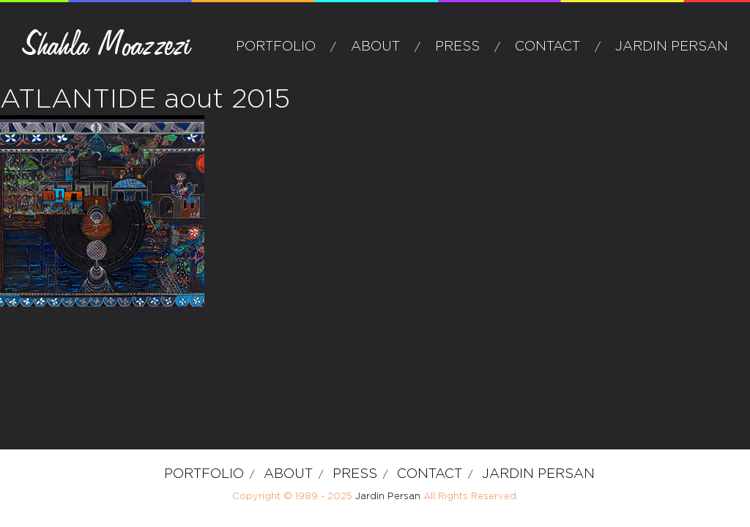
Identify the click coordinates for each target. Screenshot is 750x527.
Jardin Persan (671, 46)
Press (457, 46)
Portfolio (276, 46)
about (375, 46)
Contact (547, 46)
